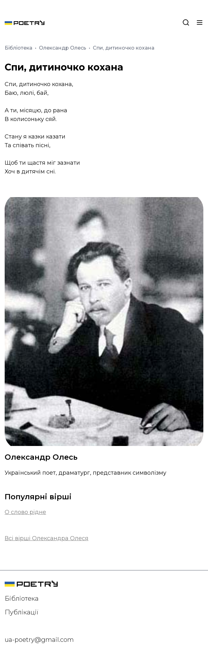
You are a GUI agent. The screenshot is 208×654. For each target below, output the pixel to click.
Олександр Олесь (63, 48)
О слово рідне (25, 512)
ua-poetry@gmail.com (39, 639)
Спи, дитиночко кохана (123, 48)
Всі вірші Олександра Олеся (46, 538)
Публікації (22, 612)
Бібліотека (19, 48)
